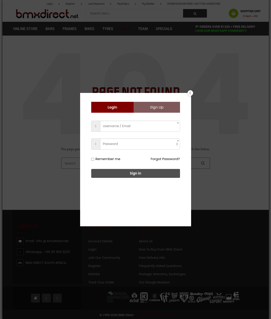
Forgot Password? (165, 158)
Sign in (135, 173)
